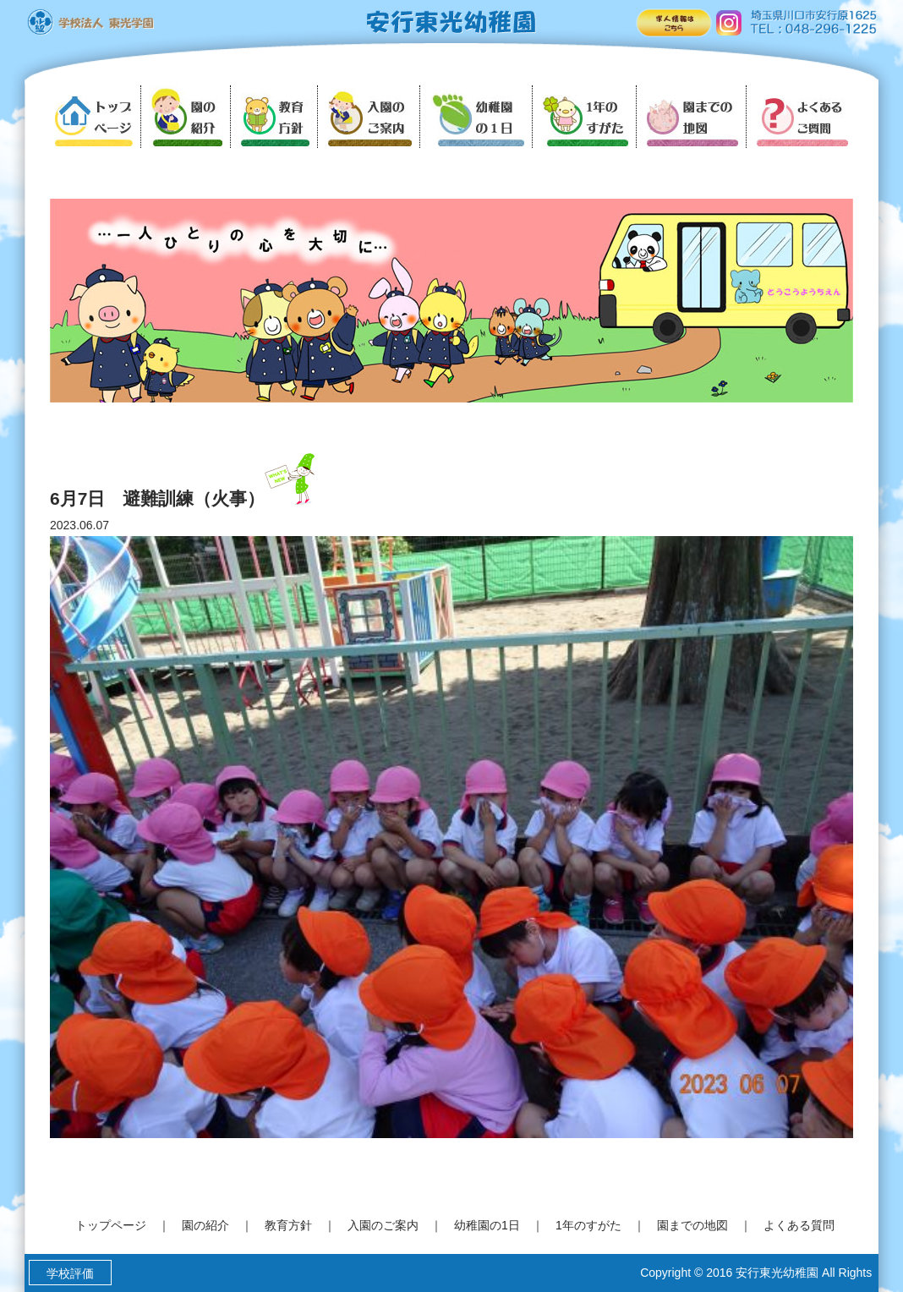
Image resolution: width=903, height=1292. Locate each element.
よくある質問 (799, 1225)
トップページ (110, 1225)
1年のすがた (588, 1225)
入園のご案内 (383, 1225)
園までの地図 (692, 1225)
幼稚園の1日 (487, 1225)
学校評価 (70, 1273)
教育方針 (288, 1225)
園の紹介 (205, 1225)
